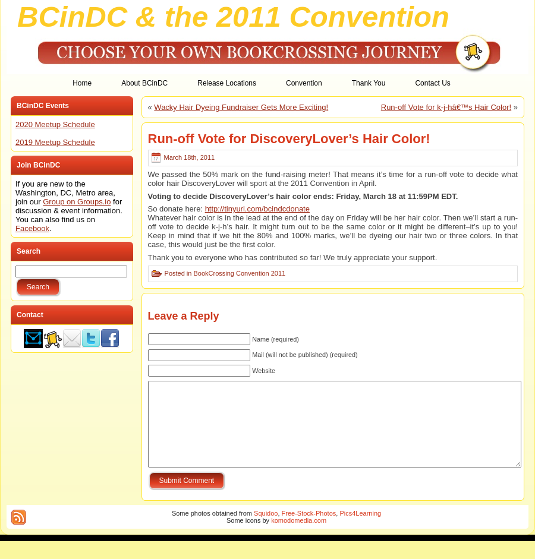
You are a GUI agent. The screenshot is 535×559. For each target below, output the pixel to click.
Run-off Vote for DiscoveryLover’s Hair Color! (289, 138)
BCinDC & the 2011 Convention (233, 17)
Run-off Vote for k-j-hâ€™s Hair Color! (446, 107)
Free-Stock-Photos (309, 531)
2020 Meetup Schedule (55, 124)
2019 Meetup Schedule (55, 142)
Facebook (32, 228)
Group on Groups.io (77, 201)
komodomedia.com (298, 538)
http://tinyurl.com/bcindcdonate (257, 208)
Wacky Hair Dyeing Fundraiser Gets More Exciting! (241, 107)
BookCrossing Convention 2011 (239, 273)
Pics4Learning (360, 531)
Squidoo (266, 531)
